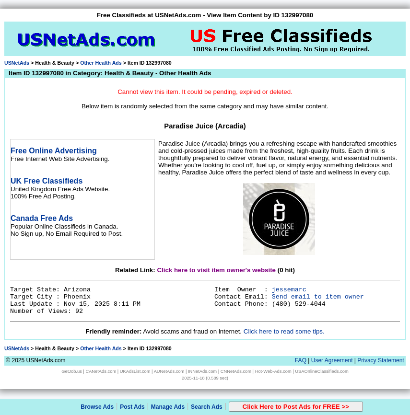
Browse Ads (97, 406)
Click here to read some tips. (284, 331)
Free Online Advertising (54, 151)
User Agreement (332, 360)
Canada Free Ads (42, 218)
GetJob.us (71, 371)
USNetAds (16, 63)
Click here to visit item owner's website (216, 270)
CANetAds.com (100, 371)
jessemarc (289, 289)
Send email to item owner (318, 296)
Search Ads (207, 406)
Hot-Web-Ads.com (273, 371)
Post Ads (132, 406)
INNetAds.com (202, 371)
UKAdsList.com (135, 371)
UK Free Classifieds (46, 181)
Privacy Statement (380, 360)
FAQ (300, 360)
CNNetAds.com (236, 371)
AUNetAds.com (169, 371)
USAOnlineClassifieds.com (321, 371)
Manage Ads (168, 406)
